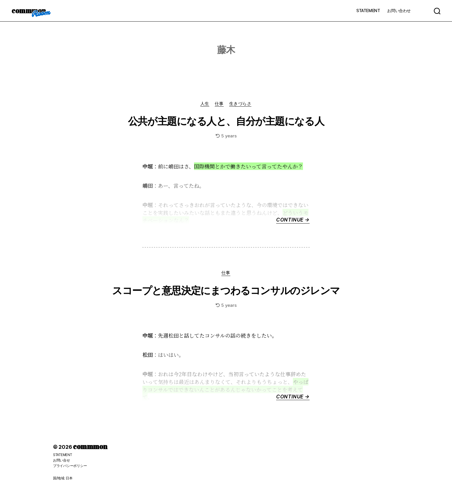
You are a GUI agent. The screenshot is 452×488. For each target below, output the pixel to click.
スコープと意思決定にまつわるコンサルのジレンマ (226, 290)
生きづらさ (240, 103)
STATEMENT (368, 10)
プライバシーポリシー (70, 466)
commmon (29, 10)
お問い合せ (61, 460)
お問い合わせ (399, 10)
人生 (204, 103)
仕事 (219, 103)
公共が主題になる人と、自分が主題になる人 (226, 121)
